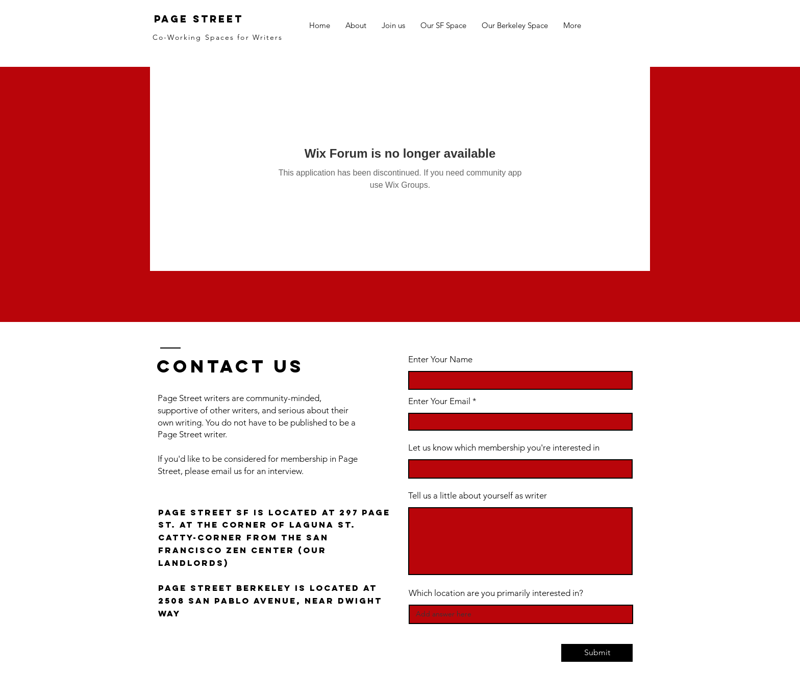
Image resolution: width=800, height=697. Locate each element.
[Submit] (597, 653)
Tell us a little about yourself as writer (477, 495)
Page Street (198, 19)
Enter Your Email (439, 401)
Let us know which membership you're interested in (503, 447)
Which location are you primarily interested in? (496, 593)
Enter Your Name (440, 359)
